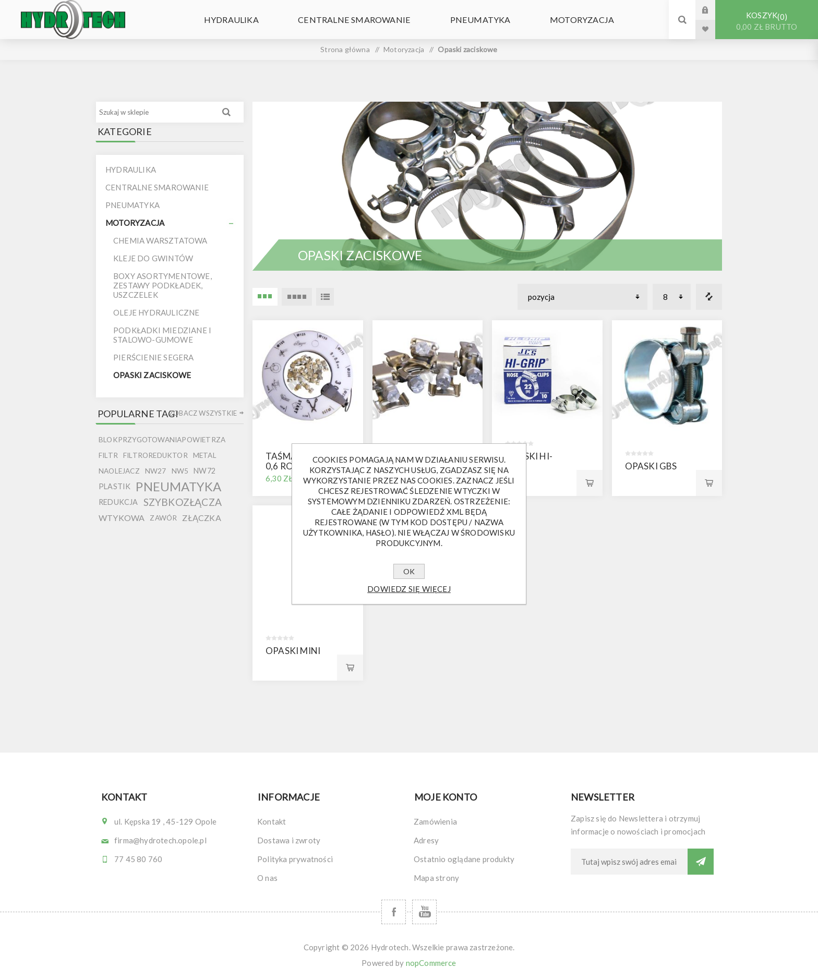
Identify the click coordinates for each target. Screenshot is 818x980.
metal (204, 455)
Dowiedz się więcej (409, 589)
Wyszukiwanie (226, 112)
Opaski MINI (293, 650)
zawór (163, 518)
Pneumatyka (474, 19)
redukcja (118, 502)
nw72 (204, 470)
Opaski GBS (651, 466)
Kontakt (271, 821)
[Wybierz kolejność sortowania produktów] (582, 297)
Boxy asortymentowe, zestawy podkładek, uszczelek (162, 285)
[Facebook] (393, 912)
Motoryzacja (566, 19)
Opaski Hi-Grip (528, 461)
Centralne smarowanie (359, 19)
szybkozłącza (182, 502)
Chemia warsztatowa (160, 240)
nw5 (180, 471)
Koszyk (766, 21)
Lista (325, 297)
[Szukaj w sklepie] (155, 112)
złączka (201, 518)
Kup (589, 483)
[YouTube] (424, 912)
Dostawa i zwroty (288, 840)
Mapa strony (436, 877)
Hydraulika (246, 19)
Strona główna (345, 49)
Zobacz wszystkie (203, 413)
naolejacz (119, 471)
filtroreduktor (155, 455)
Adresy (426, 840)
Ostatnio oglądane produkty (464, 859)
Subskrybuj (701, 862)
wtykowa (122, 518)
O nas (267, 877)
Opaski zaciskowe (152, 375)
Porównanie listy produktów (709, 297)
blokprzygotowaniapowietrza (162, 439)
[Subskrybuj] (629, 862)
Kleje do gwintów (153, 258)
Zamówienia (435, 821)
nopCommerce (431, 962)
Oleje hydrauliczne (156, 312)
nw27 (155, 471)
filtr (108, 455)
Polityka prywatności (295, 859)
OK (409, 571)
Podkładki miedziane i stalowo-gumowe (162, 334)
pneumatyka (178, 486)
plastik (114, 486)
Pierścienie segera (153, 357)
